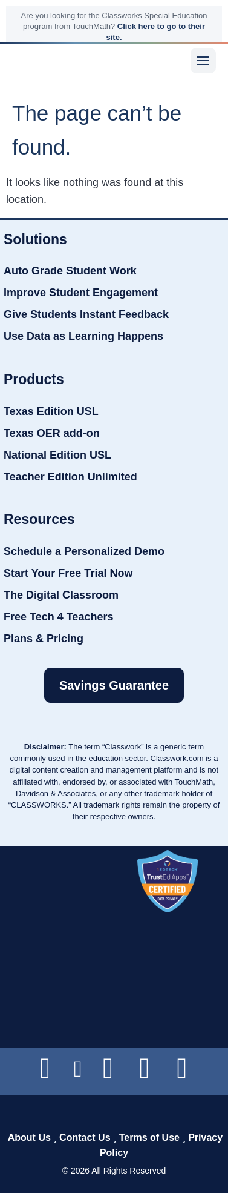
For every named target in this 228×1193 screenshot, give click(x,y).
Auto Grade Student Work (70, 271)
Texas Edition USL (51, 411)
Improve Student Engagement (81, 293)
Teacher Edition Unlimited (70, 477)
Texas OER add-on (52, 433)
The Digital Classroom (61, 595)
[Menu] (203, 60)
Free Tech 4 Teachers (58, 617)
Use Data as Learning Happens (83, 336)
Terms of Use (149, 1137)
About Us (29, 1137)
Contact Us (84, 1137)
